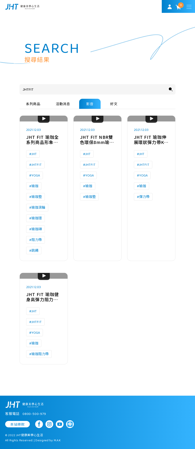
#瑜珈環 (35, 219)
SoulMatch (22, 7)
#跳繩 (33, 251)
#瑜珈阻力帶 (39, 355)
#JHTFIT (35, 165)
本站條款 (17, 425)
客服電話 (25, 414)
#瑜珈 (33, 186)
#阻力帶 (35, 240)
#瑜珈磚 (35, 229)
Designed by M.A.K (48, 440)
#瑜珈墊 (35, 197)
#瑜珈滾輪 (37, 208)
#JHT (33, 154)
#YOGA (34, 175)
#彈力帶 (143, 197)
